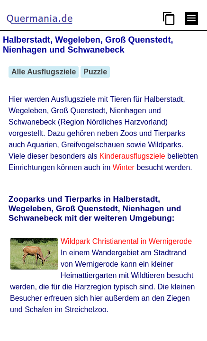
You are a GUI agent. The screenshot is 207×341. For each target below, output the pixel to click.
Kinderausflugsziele (132, 156)
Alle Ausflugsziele (43, 72)
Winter (124, 167)
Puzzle (95, 72)
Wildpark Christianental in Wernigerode (126, 241)
